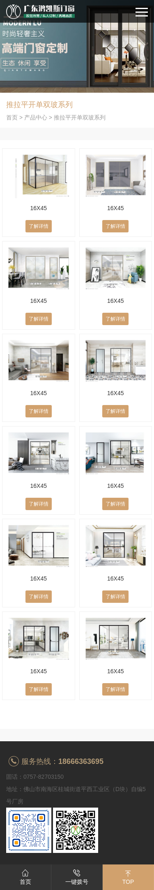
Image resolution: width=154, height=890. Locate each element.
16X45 (38, 208)
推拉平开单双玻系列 (80, 117)
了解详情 (38, 226)
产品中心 (35, 117)
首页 (12, 117)
